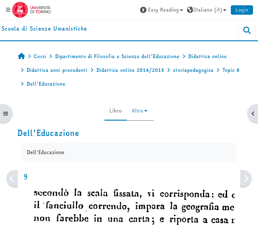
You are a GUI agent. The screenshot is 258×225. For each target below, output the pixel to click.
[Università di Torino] (31, 9)
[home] (44, 28)
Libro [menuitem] (115, 110)
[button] (162, 9)
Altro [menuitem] (137, 110)
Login (241, 9)
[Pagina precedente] (12, 178)
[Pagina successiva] (246, 178)
